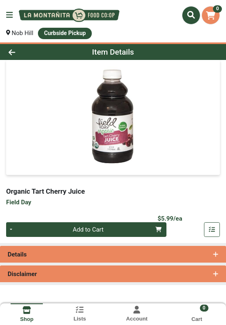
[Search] (191, 15)
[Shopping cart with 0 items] (211, 15)
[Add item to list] (212, 229)
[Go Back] (33, 52)
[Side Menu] (9, 15)
